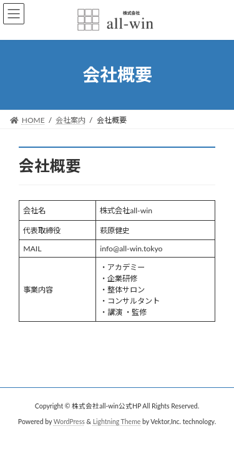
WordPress (69, 421)
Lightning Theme (117, 421)
